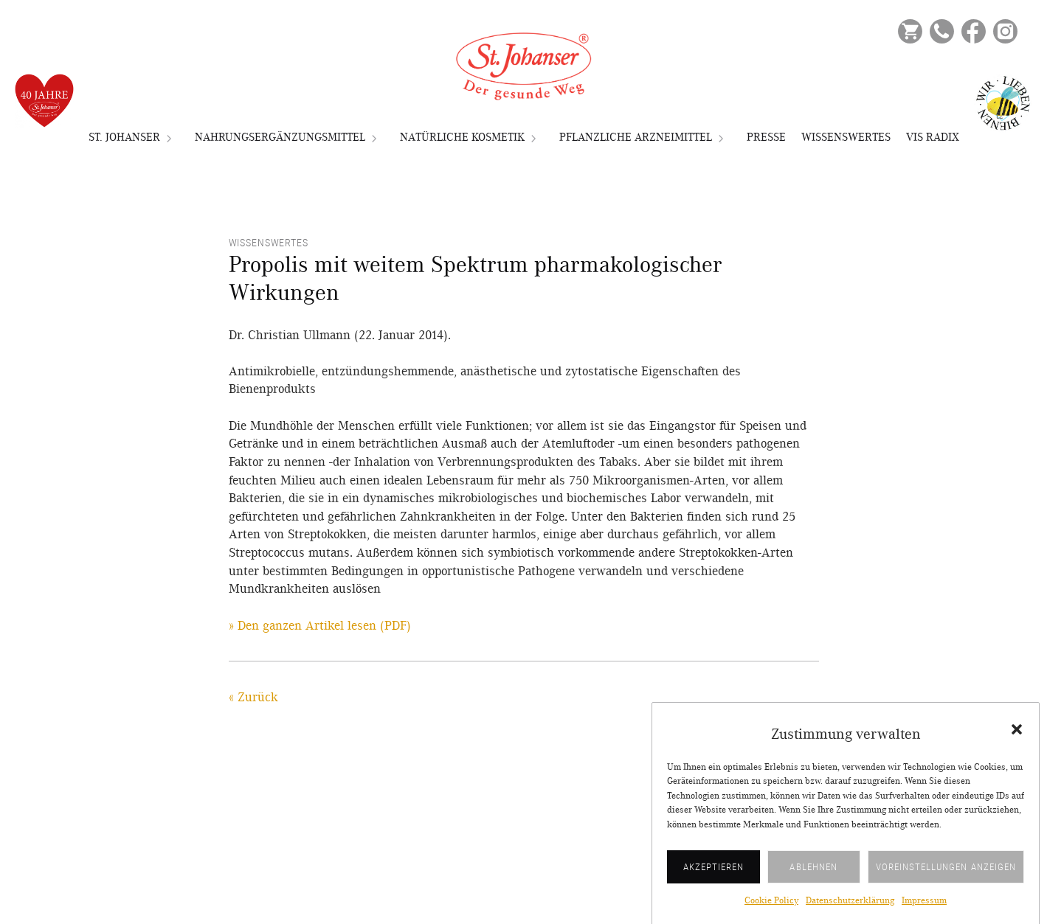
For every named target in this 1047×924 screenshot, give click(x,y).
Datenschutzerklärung (850, 909)
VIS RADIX (932, 137)
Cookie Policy (771, 909)
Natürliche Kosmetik (462, 137)
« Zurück (253, 697)
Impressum (924, 909)
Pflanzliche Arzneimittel (635, 137)
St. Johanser (124, 137)
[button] (1016, 738)
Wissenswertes (846, 137)
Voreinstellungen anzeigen (946, 874)
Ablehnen (813, 874)
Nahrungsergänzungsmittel (280, 137)
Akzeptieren (713, 874)
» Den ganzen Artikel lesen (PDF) (320, 626)
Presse (766, 137)
